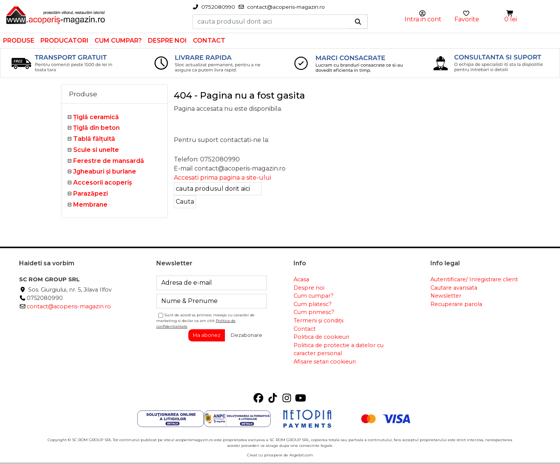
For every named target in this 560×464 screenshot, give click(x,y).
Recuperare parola (456, 304)
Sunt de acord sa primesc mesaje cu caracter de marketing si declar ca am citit (205, 321)
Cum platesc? (313, 304)
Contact (209, 40)
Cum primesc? (314, 312)
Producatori (64, 40)
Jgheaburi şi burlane (104, 171)
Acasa (301, 279)
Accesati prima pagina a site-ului (222, 177)
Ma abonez (206, 335)
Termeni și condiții (318, 320)
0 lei (510, 19)
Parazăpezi (90, 193)
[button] (510, 13)
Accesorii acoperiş (102, 182)
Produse (18, 40)
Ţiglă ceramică (96, 117)
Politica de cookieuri (321, 336)
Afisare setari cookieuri (325, 361)
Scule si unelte (96, 149)
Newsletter (445, 295)
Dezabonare (246, 335)
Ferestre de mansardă (108, 160)
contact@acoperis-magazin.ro (69, 306)
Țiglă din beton (96, 127)
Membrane (90, 204)
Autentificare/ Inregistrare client (474, 279)
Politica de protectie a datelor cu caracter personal (338, 349)
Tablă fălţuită (94, 138)
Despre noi (167, 40)
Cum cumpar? (118, 40)
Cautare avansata (453, 287)
